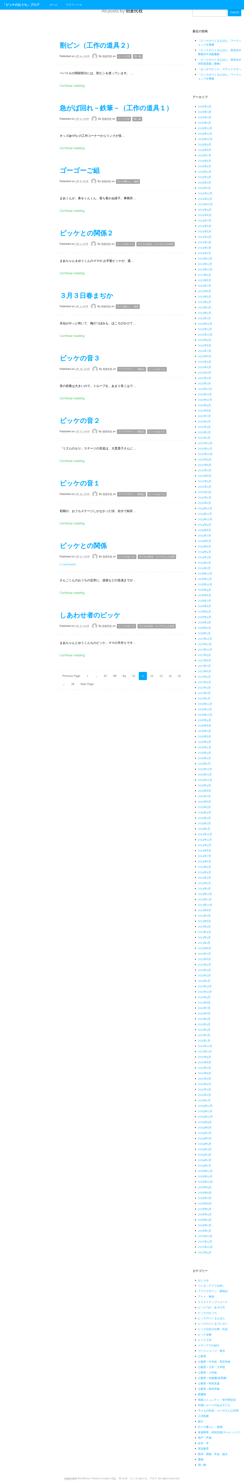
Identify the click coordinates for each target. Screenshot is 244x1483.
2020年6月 (204, 475)
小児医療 (203, 1416)
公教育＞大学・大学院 (211, 1367)
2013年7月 (204, 915)
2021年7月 (204, 416)
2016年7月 (204, 731)
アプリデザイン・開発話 (132, 369)
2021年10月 (205, 399)
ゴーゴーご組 (80, 170)
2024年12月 (205, 193)
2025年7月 (204, 155)
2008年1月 (204, 1230)
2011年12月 (205, 986)
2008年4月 (205, 1214)
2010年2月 (204, 1095)
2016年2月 (204, 758)
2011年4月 (204, 1024)
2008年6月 (205, 1203)
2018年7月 (204, 600)
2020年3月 (204, 492)
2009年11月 (205, 1111)
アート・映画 (206, 1296)
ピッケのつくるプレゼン (213, 1323)
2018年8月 (204, 595)
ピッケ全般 (204, 1334)
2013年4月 (204, 932)
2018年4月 (204, 617)
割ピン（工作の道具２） (96, 45)
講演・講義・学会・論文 (213, 1454)
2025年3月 (204, 177)
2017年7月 (204, 666)
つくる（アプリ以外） (211, 1285)
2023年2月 (204, 312)
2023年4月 (204, 302)
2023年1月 (204, 318)
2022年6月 (204, 356)
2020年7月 (204, 470)
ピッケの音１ (80, 483)
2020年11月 (205, 448)
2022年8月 (204, 345)
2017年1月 (204, 698)
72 (151, 676)
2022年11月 (205, 329)
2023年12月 (205, 258)
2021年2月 (204, 432)
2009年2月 (204, 1160)
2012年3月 (204, 970)
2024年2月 (204, 247)
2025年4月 (204, 171)
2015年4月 (204, 812)
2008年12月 (205, 1171)
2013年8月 (204, 910)
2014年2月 (204, 883)
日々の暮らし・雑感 (128, 181)
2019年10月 (205, 519)
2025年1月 (204, 188)
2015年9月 (204, 785)
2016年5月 (204, 742)
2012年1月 (204, 981)
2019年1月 (204, 568)
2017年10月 (205, 649)
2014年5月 (204, 866)
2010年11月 (205, 1051)
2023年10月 (205, 269)
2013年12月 (205, 894)
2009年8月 (205, 1127)
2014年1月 (204, 888)
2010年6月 (204, 1073)
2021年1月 (204, 437)
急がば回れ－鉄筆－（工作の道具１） (116, 108)
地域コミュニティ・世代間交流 (217, 1399)
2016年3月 (204, 752)
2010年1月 (204, 1100)
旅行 (200, 1421)
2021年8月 (204, 410)
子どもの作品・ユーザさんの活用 (155, 244)
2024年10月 (205, 204)
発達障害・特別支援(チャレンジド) (219, 1432)
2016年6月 (204, 736)
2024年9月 (204, 209)
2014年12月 (205, 834)
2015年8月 (204, 790)
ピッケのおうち (125, 244)
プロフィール (74, 4)
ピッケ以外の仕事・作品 (213, 1329)
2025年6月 (204, 160)
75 (179, 676)
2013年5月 (204, 926)
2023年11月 (205, 264)
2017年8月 (204, 660)
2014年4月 (204, 872)
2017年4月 (204, 682)
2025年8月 (204, 150)
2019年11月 (205, 513)
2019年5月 (204, 546)
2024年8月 (204, 215)
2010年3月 (204, 1089)
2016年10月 (205, 714)
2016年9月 (204, 720)
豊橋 (200, 1459)
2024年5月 (204, 231)
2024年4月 (204, 236)
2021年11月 (205, 394)
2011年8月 (204, 1002)
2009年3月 (204, 1154)
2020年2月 (204, 497)
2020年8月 (204, 465)
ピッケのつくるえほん (211, 1318)
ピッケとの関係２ (86, 233)
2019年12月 (205, 508)
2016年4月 (204, 747)
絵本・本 (203, 1443)
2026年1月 (204, 122)
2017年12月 (205, 638)
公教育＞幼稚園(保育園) (212, 1378)
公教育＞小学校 (207, 1372)
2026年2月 (204, 117)
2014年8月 (204, 850)
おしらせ (203, 1280)
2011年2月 (204, 1035)
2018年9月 (204, 589)
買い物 (137, 56)
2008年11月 (205, 1176)
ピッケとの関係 (83, 546)
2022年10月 (205, 334)
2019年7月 (204, 535)
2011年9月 (204, 997)
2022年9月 (204, 340)
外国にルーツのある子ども (214, 1405)
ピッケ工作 (124, 56)
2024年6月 (204, 226)
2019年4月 (204, 551)
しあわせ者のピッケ (90, 615)
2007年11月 (205, 1241)
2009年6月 (205, 1138)
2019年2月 (204, 562)
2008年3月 (204, 1219)
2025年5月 (204, 166)
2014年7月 (204, 856)
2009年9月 (205, 1122)
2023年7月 (204, 285)
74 (170, 676)
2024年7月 (204, 220)
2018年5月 (204, 611)
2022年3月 (204, 372)
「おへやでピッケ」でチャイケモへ (219, 69)
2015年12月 (205, 769)
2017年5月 (204, 676)
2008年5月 (204, 1209)
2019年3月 (204, 557)
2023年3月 (204, 307)
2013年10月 (205, 904)
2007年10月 (205, 1247)
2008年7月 (204, 1198)
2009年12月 (205, 1105)
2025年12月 (205, 128)
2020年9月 (204, 459)
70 (133, 676)
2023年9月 (204, 274)
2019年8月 (204, 530)
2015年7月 (204, 796)
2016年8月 (204, 725)
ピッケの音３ (80, 358)
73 (160, 676)
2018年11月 (205, 579)
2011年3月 (204, 1029)
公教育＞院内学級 (209, 1389)
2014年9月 (204, 845)
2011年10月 (205, 991)
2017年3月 (204, 687)
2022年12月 (205, 323)
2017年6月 (204, 671)
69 (124, 676)
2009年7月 (204, 1133)
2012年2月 (204, 975)
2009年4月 (205, 1149)
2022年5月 (204, 361)
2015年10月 (205, 780)
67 (105, 676)
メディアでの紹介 (209, 1345)
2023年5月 (204, 296)
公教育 (202, 1356)
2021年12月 (205, 389)
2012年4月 (204, 964)
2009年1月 (204, 1165)
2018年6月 (204, 606)
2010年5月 (204, 1078)
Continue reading (72, 85)
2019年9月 (204, 524)
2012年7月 (204, 953)
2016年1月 (204, 763)
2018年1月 (204, 633)
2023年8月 (204, 280)
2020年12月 (205, 443)
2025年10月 (205, 139)
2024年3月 (204, 242)
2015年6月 (204, 801)
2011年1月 (204, 1040)
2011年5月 (204, 1019)
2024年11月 (205, 198)
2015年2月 (204, 823)
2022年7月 (204, 351)
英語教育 (203, 1448)
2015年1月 (204, 828)
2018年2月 (204, 627)
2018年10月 (205, 584)
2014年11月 (205, 839)
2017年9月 (204, 655)
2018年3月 (204, 622)
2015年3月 (204, 818)
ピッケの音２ (80, 420)
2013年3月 (204, 937)
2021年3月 (204, 427)
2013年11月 (205, 899)
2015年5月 (204, 807)
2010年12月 (205, 1046)
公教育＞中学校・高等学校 (214, 1361)
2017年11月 (205, 644)
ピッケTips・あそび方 (211, 1307)
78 (72, 684)
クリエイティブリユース (213, 1302)
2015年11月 (205, 774)
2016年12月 (205, 704)
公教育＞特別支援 (209, 1383)
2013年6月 (204, 921)
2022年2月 (204, 378)
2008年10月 (205, 1181)
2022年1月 (204, 383)
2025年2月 (204, 182)
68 (115, 676)
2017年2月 (204, 693)
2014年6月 (204, 861)
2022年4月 (204, 367)
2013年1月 (204, 942)
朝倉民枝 (108, 56)
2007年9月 (204, 1252)
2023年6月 (204, 291)
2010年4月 (204, 1084)
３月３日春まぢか (86, 295)
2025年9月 (204, 144)
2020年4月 (204, 486)
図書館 (202, 1394)
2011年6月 (204, 1013)
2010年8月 (204, 1062)
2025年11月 (205, 133)
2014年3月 (204, 877)
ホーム (53, 4)
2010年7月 (204, 1067)
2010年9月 (204, 1057)
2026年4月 (204, 106)
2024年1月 (204, 253)
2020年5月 (204, 481)
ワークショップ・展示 (211, 1350)
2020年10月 (205, 454)
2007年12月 (205, 1236)
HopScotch (70, 1478)
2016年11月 (205, 709)
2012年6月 (204, 959)
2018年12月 (205, 573)
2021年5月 (204, 421)
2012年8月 (204, 948)
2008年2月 (204, 1225)
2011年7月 (204, 1008)
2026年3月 (204, 112)
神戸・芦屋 (204, 1437)
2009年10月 (205, 1116)
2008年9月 (205, 1187)
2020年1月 (204, 503)
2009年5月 (204, 1143)
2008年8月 (205, 1192)
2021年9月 (204, 405)
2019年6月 (204, 541)
